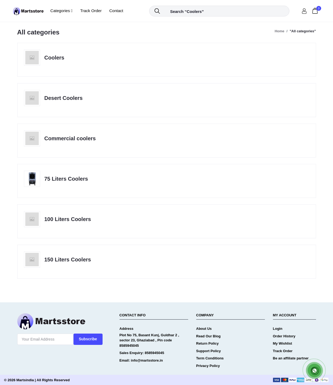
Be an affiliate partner (291, 358)
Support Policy (208, 351)
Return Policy (207, 343)
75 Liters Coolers (66, 179)
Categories (61, 10)
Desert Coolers (63, 98)
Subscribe (88, 339)
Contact (116, 10)
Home (279, 31)
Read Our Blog (208, 336)
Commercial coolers (70, 138)
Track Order (90, 10)
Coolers (54, 58)
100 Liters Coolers (67, 219)
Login (277, 329)
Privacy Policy (208, 366)
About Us (204, 329)
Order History (284, 336)
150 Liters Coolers (67, 259)
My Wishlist (282, 343)
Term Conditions (210, 358)
